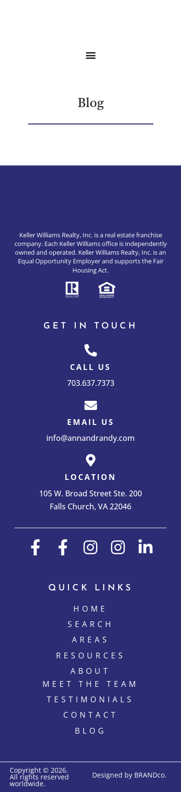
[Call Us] (90, 350)
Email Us (90, 422)
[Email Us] (90, 405)
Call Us (90, 367)
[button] (90, 55)
